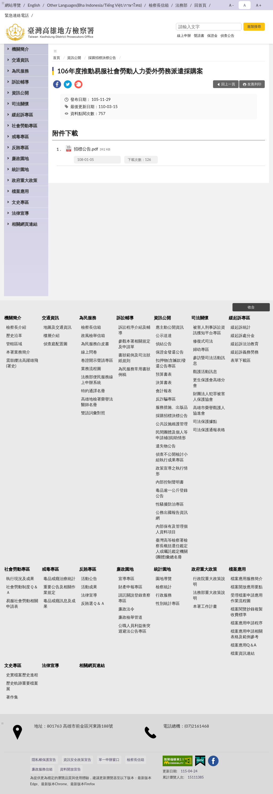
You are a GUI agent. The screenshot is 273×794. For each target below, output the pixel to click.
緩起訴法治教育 (245, 343)
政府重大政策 (24, 180)
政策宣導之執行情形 (172, 471)
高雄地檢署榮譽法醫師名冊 (97, 401)
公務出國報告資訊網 (172, 515)
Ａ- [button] (231, 5)
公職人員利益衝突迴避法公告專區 (134, 628)
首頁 (56, 57)
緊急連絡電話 (17, 15)
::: (3, 3)
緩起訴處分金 (243, 335)
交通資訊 (20, 59)
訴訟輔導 (20, 81)
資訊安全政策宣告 (77, 759)
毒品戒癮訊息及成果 (59, 603)
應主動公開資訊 (170, 327)
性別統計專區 (168, 603)
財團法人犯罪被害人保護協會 (209, 396)
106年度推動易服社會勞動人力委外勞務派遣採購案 (130, 71)
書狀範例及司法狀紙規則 (134, 357)
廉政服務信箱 (42, 769)
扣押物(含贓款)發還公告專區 (171, 363)
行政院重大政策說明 (209, 581)
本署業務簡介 (18, 352)
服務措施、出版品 (172, 407)
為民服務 (20, 70)
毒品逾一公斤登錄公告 (172, 493)
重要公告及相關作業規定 (59, 589)
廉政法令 (126, 608)
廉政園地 (20, 158)
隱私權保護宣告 (44, 759)
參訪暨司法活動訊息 (209, 360)
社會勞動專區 (24, 125)
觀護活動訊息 (205, 371)
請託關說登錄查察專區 (134, 598)
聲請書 (199, 35)
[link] (57, 85)
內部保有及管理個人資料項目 (172, 529)
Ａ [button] (245, 5)
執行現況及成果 (20, 578)
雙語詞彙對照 (93, 412)
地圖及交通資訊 (57, 327)
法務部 (181, 5)
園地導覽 (164, 578)
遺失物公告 (166, 445)
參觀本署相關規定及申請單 (134, 344)
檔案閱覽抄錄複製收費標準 (247, 611)
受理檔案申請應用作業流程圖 (247, 598)
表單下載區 (241, 360)
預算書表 (164, 374)
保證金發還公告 (170, 352)
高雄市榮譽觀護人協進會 (209, 410)
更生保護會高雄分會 (209, 382)
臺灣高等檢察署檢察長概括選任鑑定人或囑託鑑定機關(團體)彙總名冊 (172, 548)
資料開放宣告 (70, 769)
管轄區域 (14, 343)
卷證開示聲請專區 (97, 360)
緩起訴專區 (22, 114)
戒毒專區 (20, 136)
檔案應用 (20, 191)
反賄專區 (20, 147)
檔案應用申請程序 (247, 622)
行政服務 (164, 595)
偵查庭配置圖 (55, 343)
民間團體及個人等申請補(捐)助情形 (172, 435)
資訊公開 (20, 92)
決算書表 (164, 382)
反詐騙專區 (166, 398)
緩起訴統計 (241, 327)
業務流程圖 (91, 368)
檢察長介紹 (16, 327)
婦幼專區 (201, 349)
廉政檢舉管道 (130, 617)
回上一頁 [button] (228, 84)
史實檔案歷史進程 (22, 674)
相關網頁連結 (24, 224)
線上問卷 (89, 352)
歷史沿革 (14, 335)
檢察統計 (164, 586)
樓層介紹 (51, 335)
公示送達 (164, 335)
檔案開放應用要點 (247, 586)
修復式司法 (203, 341)
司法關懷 (20, 103)
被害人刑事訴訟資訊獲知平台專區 (209, 330)
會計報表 (164, 390)
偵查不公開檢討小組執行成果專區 (172, 457)
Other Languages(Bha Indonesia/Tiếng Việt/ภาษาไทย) (94, 5)
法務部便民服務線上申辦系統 (97, 379)
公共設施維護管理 (172, 423)
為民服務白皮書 (95, 343)
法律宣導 (20, 213)
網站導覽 (13, 5)
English (34, 5)
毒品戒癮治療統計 (59, 578)
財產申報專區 (130, 586)
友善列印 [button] (254, 84)
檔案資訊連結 (243, 653)
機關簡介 (20, 48)
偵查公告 (227, 35)
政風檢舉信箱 (93, 335)
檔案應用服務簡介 (247, 578)
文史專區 (20, 202)
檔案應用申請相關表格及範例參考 (247, 634)
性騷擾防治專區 (170, 504)
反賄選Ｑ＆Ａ (93, 603)
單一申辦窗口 (109, 759)
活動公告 (89, 578)
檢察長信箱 (159, 5)
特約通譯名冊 (93, 390)
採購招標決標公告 (102, 57)
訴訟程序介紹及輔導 (134, 330)
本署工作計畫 (205, 606)
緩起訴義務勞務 (245, 352)
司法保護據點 (205, 421)
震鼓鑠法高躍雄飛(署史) (22, 363)
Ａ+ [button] (258, 5)
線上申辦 (184, 35)
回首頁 (200, 5)
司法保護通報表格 (209, 429)
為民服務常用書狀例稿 (134, 371)
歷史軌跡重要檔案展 (22, 686)
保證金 (212, 35)
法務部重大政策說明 (209, 595)
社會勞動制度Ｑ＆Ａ (22, 589)
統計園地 (20, 169)
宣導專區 (126, 578)
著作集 (12, 696)
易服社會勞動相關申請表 (22, 603)
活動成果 (89, 586)
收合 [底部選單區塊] (251, 307)
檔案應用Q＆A (243, 644)
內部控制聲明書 (170, 481)
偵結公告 (164, 343)
